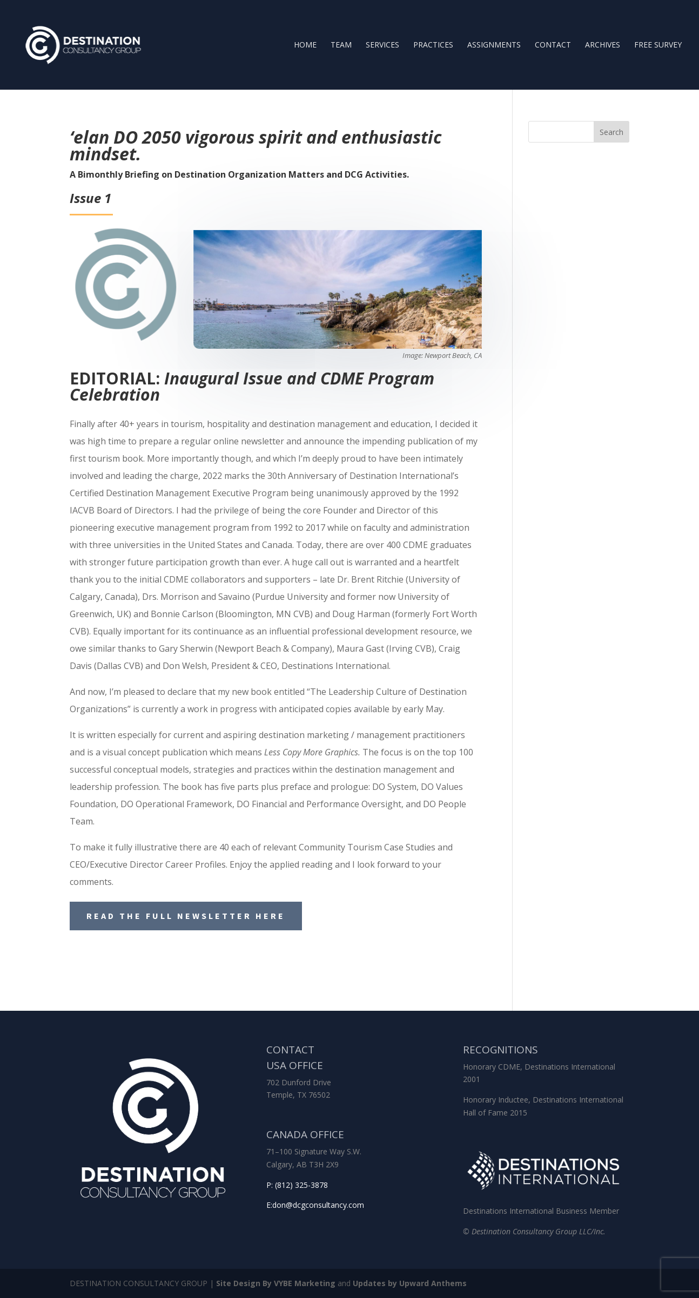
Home (305, 45)
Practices (433, 45)
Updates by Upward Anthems (410, 1283)
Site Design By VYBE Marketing (275, 1283)
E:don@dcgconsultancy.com (315, 1205)
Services (382, 45)
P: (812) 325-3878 (297, 1185)
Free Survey (658, 45)
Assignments (494, 45)
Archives (602, 45)
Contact (553, 45)
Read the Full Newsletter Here (185, 915)
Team (341, 45)
